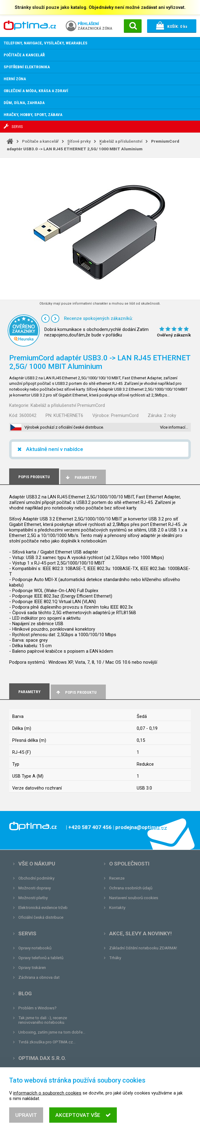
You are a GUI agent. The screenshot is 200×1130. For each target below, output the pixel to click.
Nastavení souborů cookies (133, 897)
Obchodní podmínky (36, 878)
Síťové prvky (79, 141)
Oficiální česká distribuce (40, 917)
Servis (27, 933)
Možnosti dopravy (34, 888)
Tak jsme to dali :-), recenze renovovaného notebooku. (42, 1020)
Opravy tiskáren (32, 967)
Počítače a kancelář (40, 141)
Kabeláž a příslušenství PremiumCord (68, 405)
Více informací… (174, 427)
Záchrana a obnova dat (39, 977)
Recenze (116, 878)
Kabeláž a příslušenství (121, 141)
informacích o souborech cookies (47, 1101)
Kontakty (117, 907)
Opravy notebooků (34, 948)
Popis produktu (76, 692)
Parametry (81, 477)
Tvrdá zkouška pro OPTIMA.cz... (47, 1042)
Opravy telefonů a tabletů (40, 957)
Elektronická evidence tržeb (43, 907)
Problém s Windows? (37, 1008)
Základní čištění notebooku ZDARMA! (143, 948)
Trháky (115, 957)
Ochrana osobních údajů (130, 888)
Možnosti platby (33, 897)
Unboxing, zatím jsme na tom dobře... (51, 1032)
